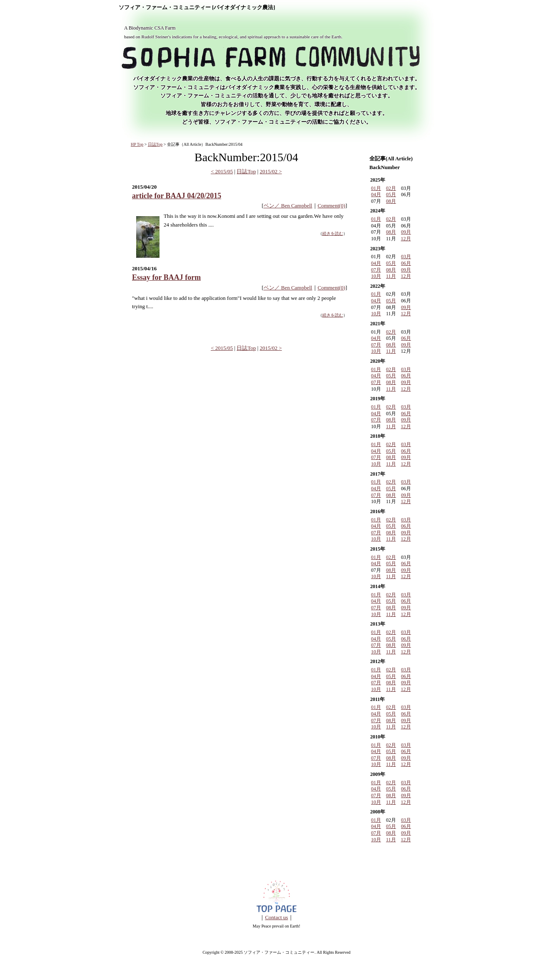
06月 (406, 263)
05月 (391, 194)
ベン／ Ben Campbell (288, 205)
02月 (391, 188)
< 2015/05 (222, 171)
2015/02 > (271, 171)
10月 (376, 276)
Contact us (276, 917)
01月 (376, 188)
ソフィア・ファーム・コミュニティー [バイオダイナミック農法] (197, 7)
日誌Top (155, 144)
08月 (391, 201)
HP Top (137, 144)
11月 (391, 276)
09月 (406, 232)
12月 (406, 239)
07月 (376, 270)
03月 (406, 256)
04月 (376, 194)
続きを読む (332, 233)
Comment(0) (331, 205)
